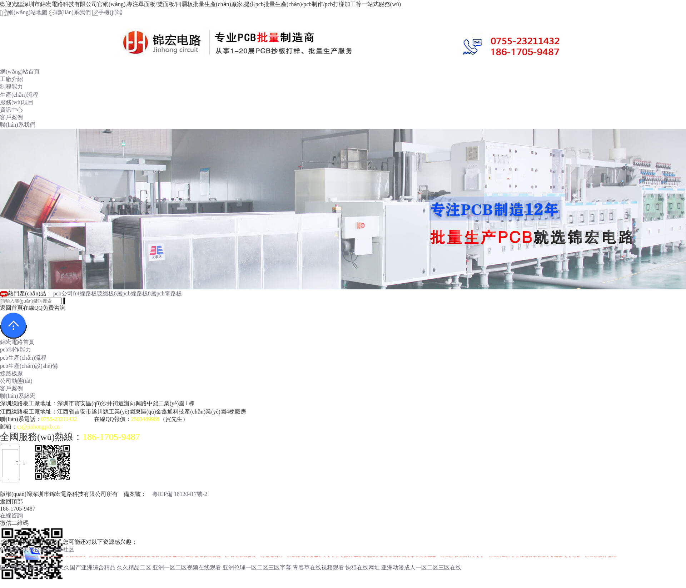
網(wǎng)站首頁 (20, 72)
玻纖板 (105, 293)
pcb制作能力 (15, 349)
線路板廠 (11, 373)
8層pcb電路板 (165, 293)
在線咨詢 (11, 515)
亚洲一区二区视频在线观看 (187, 567)
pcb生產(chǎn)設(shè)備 (29, 366)
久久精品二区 (134, 567)
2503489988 (145, 419)
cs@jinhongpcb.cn (38, 427)
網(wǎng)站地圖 (24, 12)
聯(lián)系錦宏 (17, 396)
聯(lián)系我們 (70, 12)
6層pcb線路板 (131, 293)
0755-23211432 (59, 419)
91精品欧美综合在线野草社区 (37, 549)
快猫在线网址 (363, 567)
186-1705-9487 (111, 437)
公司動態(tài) (16, 381)
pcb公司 (63, 293)
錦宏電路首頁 (17, 342)
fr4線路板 (85, 293)
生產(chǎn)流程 (19, 95)
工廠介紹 (11, 79)
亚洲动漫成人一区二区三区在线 (421, 567)
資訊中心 (11, 110)
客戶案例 (11, 117)
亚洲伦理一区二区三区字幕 (257, 567)
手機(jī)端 (107, 12)
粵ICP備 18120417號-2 (179, 494)
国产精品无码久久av (25, 567)
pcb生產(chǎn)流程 (23, 358)
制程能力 (11, 86)
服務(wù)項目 (17, 102)
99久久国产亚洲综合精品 (84, 567)
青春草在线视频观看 (318, 567)
